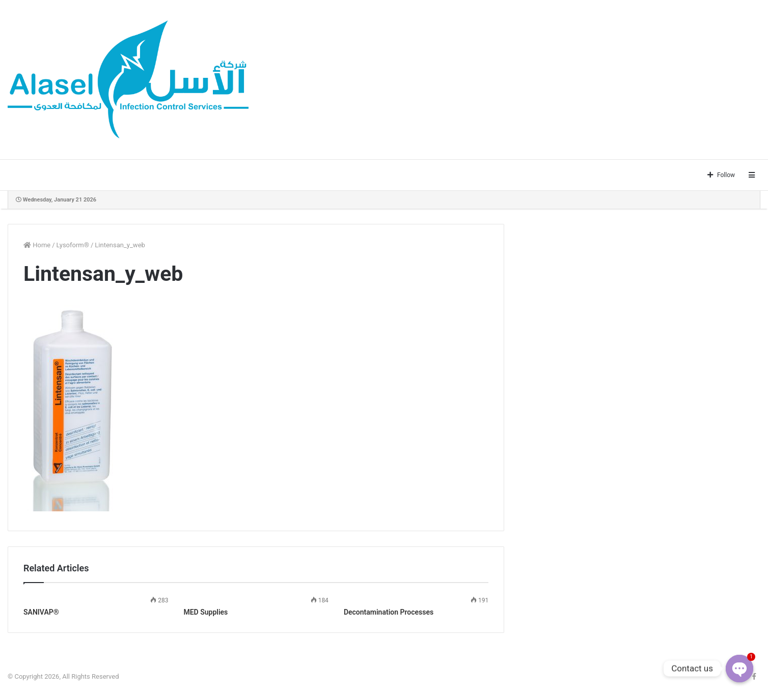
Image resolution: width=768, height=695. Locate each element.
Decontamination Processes (388, 612)
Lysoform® (73, 245)
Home (36, 245)
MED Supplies (205, 612)
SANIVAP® (41, 612)
